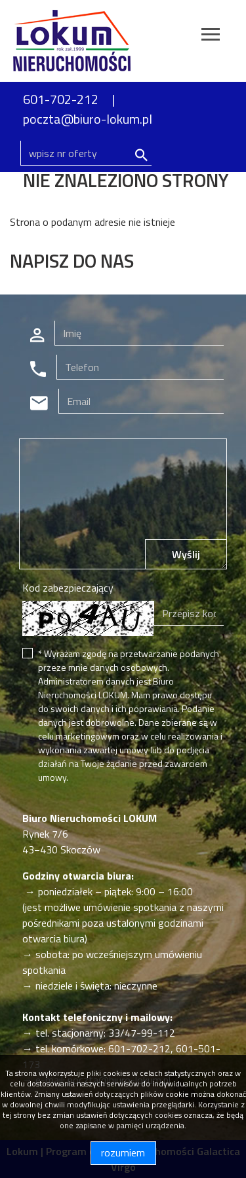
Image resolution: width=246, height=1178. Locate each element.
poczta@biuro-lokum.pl (87, 119)
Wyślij (186, 554)
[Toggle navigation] (210, 36)
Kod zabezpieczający (67, 588)
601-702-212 (60, 99)
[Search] (86, 153)
